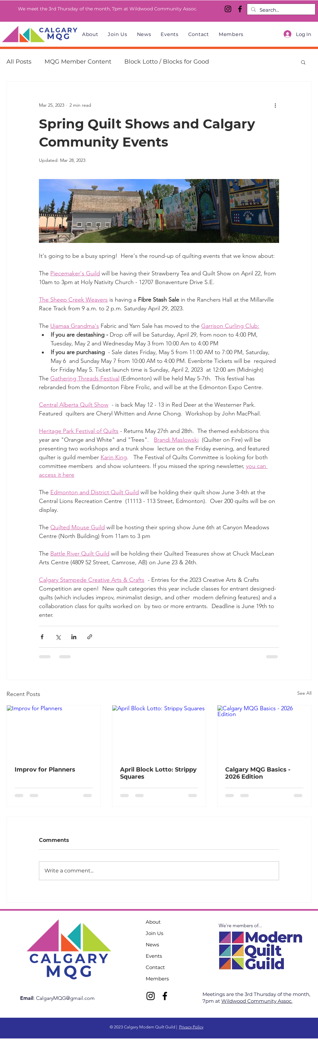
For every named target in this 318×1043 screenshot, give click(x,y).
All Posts (18, 61)
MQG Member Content (77, 61)
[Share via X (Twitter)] (58, 637)
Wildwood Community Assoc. (256, 1001)
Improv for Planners (45, 769)
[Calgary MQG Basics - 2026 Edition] (264, 731)
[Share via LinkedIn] (74, 637)
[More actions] (275, 105)
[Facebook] (240, 9)
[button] (303, 62)
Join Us (154, 933)
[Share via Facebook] (42, 637)
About (153, 922)
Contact (155, 967)
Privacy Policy (191, 1027)
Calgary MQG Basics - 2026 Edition (257, 773)
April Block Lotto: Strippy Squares (158, 773)
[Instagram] (228, 9)
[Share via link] (90, 637)
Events (154, 956)
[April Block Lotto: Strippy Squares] (159, 731)
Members (157, 979)
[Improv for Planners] (54, 731)
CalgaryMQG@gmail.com (65, 998)
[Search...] (280, 10)
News (152, 944)
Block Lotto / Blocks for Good (166, 61)
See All (304, 693)
